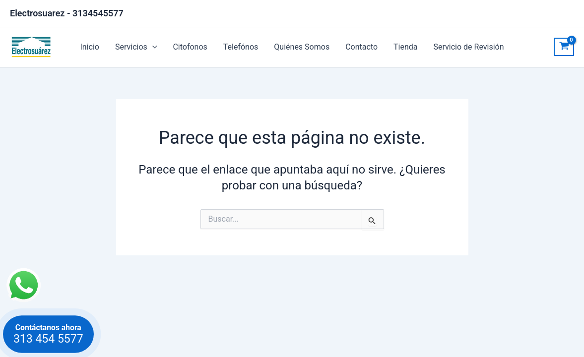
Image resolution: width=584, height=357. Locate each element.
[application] (152, 47)
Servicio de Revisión (469, 47)
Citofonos (190, 47)
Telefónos (241, 47)
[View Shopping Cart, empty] (564, 47)
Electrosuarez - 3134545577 (67, 13)
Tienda (405, 47)
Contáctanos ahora (48, 334)
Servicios (136, 47)
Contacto (361, 47)
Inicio (89, 47)
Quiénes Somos (301, 47)
